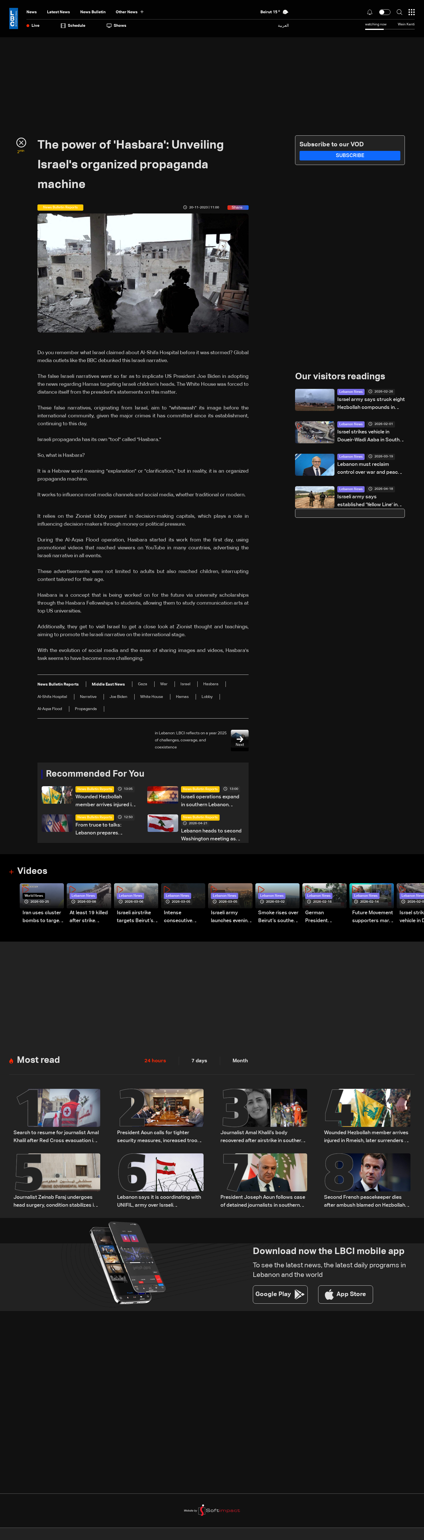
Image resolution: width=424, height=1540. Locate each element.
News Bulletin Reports (94, 789)
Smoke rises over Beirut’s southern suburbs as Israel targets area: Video (278, 917)
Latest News (58, 12)
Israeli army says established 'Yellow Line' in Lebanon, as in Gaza (367, 501)
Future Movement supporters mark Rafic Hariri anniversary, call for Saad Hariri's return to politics (372, 917)
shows (116, 26)
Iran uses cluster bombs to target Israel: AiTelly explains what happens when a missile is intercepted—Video (42, 917)
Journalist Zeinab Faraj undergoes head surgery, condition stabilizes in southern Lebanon (55, 1202)
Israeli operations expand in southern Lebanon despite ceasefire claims (210, 801)
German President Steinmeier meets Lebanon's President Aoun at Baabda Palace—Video (326, 917)
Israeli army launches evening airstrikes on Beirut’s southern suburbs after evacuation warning (231, 917)
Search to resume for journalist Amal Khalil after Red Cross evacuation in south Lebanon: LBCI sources (56, 1138)
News (31, 12)
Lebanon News (351, 392)
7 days (199, 1060)
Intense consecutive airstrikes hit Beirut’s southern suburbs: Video (184, 917)
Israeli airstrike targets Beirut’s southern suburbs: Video (135, 917)
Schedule (73, 26)
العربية (283, 25)
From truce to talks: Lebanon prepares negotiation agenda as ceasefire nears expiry (101, 830)
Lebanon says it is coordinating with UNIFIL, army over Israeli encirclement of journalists (159, 1202)
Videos (32, 871)
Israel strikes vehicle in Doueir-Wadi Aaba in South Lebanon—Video (368, 436)
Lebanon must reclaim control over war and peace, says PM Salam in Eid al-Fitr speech (369, 469)
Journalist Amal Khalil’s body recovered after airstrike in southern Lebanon (262, 1138)
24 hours (155, 1060)
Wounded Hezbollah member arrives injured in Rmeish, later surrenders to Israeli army (104, 801)
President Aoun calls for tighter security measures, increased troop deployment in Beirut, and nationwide (160, 1138)
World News (33, 896)
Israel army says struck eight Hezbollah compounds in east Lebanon (371, 404)
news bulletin (93, 12)
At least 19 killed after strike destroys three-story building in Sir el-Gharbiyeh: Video (89, 917)
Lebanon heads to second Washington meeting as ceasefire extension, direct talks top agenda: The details (212, 836)
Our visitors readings (340, 377)
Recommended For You (95, 774)
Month (240, 1060)
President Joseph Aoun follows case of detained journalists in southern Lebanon (262, 1202)
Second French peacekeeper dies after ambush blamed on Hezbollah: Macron (365, 1202)
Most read (38, 1060)
